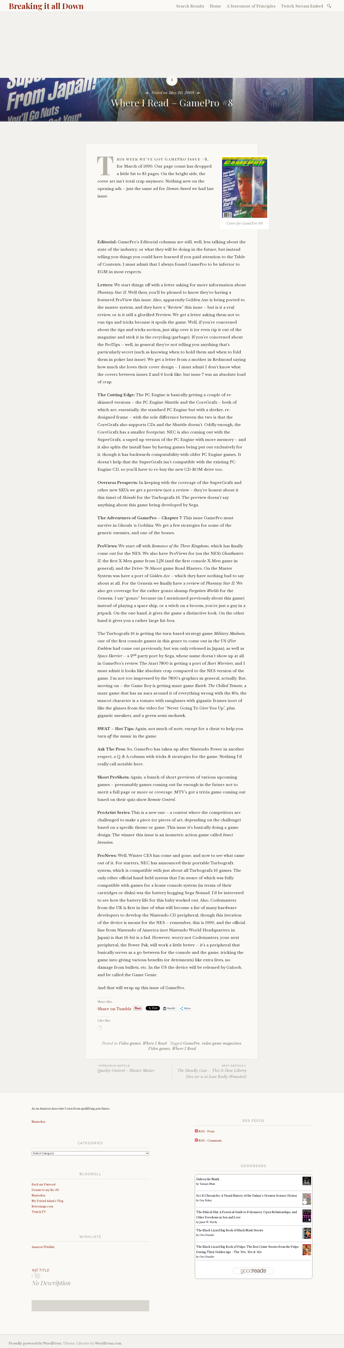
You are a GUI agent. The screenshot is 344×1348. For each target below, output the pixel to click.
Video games (129, 1043)
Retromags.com (42, 1206)
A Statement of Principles (251, 6)
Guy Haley (205, 1200)
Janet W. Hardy (208, 1222)
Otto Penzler (206, 1235)
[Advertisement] (172, 45)
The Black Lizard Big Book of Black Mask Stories (229, 1230)
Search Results (190, 6)
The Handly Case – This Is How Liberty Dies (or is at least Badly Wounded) (209, 1071)
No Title (40, 1270)
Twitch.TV (39, 1212)
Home (215, 6)
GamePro (191, 1043)
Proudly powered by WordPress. (35, 1343)
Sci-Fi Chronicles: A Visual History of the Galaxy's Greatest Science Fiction (246, 1195)
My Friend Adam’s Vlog (47, 1201)
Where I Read (155, 1043)
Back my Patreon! (44, 1184)
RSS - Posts (205, 1131)
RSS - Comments (208, 1140)
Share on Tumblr (114, 1008)
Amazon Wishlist (43, 1247)
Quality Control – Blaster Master (134, 1068)
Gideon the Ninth (207, 1179)
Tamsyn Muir (207, 1184)
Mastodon (38, 1121)
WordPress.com (108, 1343)
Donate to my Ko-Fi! (45, 1190)
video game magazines (221, 1043)
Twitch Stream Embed (302, 6)
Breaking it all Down (46, 5)
